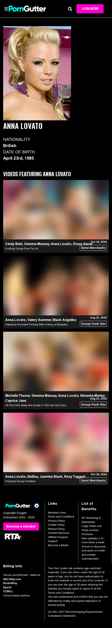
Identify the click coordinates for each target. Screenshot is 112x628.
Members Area (57, 512)
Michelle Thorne (17, 396)
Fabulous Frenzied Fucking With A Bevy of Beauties (36, 324)
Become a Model (58, 545)
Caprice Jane (15, 401)
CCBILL (8, 591)
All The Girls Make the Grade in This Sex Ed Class (35, 405)
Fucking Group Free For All (21, 248)
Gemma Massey (36, 244)
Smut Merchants (93, 247)
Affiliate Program (58, 537)
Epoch (7, 587)
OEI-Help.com (12, 579)
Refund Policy (56, 528)
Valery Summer (39, 320)
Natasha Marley (92, 396)
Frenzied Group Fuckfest (20, 481)
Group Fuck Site (93, 323)
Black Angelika (64, 320)
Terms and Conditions (61, 516)
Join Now (90, 9)
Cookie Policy (56, 524)
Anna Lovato (61, 244)
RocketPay (10, 583)
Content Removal (58, 532)
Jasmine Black (51, 477)
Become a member (21, 526)
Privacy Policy (56, 520)
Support (53, 541)
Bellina (32, 477)
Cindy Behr (13, 244)
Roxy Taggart (75, 477)
